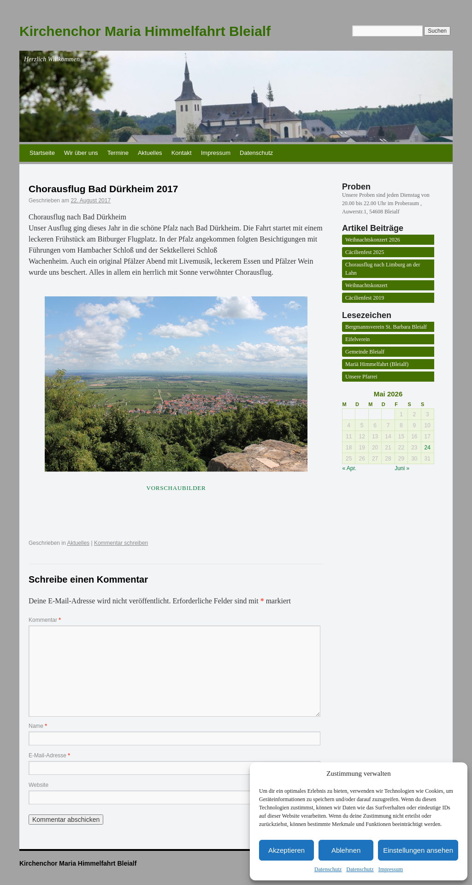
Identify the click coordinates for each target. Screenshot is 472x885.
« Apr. (349, 468)
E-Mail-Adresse (49, 755)
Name (38, 726)
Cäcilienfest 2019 (364, 298)
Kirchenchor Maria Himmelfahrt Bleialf (145, 31)
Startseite (42, 152)
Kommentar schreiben (121, 543)
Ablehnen (345, 850)
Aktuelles (150, 152)
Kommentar (45, 620)
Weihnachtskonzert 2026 (372, 239)
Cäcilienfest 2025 (364, 252)
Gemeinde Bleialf (364, 351)
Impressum (390, 869)
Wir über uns (81, 152)
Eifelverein (357, 339)
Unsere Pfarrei (361, 376)
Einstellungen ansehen (418, 850)
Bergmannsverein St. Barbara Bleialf (386, 327)
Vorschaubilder (176, 487)
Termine (118, 152)
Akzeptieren (286, 850)
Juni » (402, 468)
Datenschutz (328, 869)
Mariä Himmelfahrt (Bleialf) (376, 364)
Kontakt (181, 152)
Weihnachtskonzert (366, 285)
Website (38, 785)
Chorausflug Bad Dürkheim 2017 (103, 188)
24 (428, 447)
